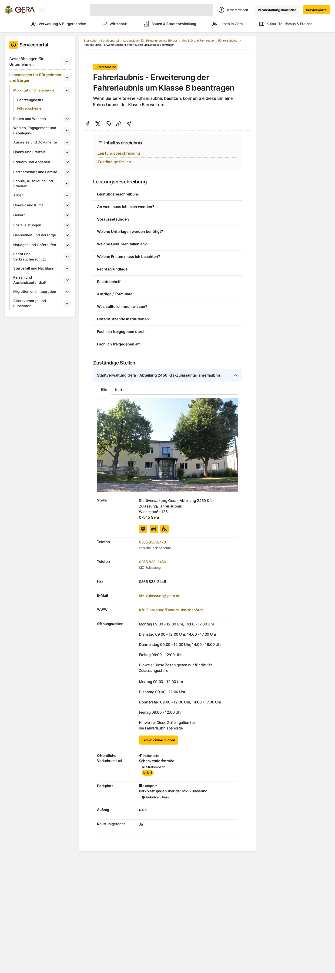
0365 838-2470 (152, 542)
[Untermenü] (67, 61)
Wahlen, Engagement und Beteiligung (34, 130)
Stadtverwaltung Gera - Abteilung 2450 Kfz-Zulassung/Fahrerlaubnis (159, 375)
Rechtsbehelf (109, 281)
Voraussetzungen (113, 219)
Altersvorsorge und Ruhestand (29, 303)
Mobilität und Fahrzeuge (33, 90)
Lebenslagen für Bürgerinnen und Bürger (35, 77)
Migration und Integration (34, 291)
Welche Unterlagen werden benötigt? (130, 231)
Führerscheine (29, 108)
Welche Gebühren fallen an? (122, 244)
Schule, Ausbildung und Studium (33, 184)
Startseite (90, 40)
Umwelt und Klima (28, 205)
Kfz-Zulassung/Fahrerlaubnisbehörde (171, 610)
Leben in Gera (225, 23)
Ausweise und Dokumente (35, 142)
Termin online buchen (158, 740)
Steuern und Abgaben (31, 162)
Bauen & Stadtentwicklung (166, 23)
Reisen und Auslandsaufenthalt (30, 280)
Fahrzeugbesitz (30, 100)
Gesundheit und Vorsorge (34, 235)
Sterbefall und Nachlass (33, 268)
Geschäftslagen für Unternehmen (26, 61)
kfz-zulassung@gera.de (159, 595)
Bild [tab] (104, 389)
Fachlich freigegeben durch (121, 331)
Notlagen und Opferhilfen (34, 245)
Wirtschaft (108, 23)
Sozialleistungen (27, 225)
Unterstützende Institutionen (123, 319)
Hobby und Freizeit (29, 152)
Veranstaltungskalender (277, 10)
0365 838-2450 (152, 562)
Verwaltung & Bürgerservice (49, 23)
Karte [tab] (119, 389)
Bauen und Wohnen (29, 119)
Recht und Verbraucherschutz (29, 256)
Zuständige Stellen (114, 161)
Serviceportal (316, 10)
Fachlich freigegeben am (119, 344)
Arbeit (18, 195)
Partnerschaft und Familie (35, 172)
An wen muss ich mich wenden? (125, 206)
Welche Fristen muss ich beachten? (128, 256)
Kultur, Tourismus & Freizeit (286, 23)
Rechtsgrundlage (112, 269)
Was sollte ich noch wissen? (122, 306)
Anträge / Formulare (114, 294)
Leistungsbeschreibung (119, 153)
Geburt (19, 215)
